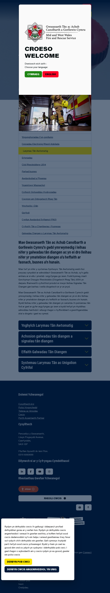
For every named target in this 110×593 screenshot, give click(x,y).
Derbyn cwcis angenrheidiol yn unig (32, 569)
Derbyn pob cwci (18, 561)
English (50, 74)
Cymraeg (33, 74)
